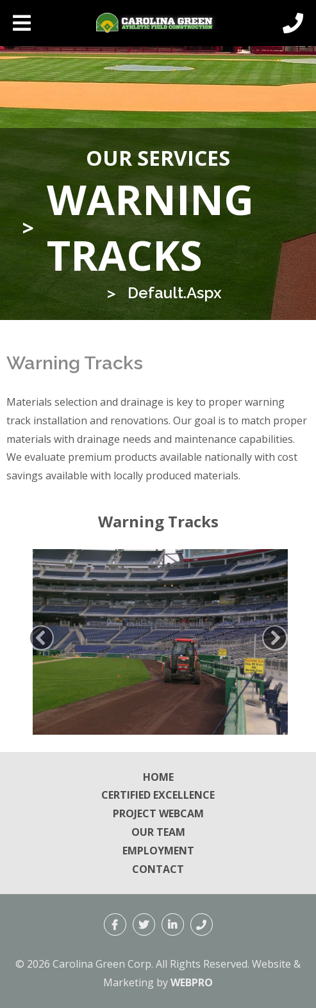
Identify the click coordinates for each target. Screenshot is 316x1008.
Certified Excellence (158, 795)
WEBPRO (191, 982)
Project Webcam (158, 813)
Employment (158, 851)
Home (158, 777)
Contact (158, 869)
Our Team (158, 832)
